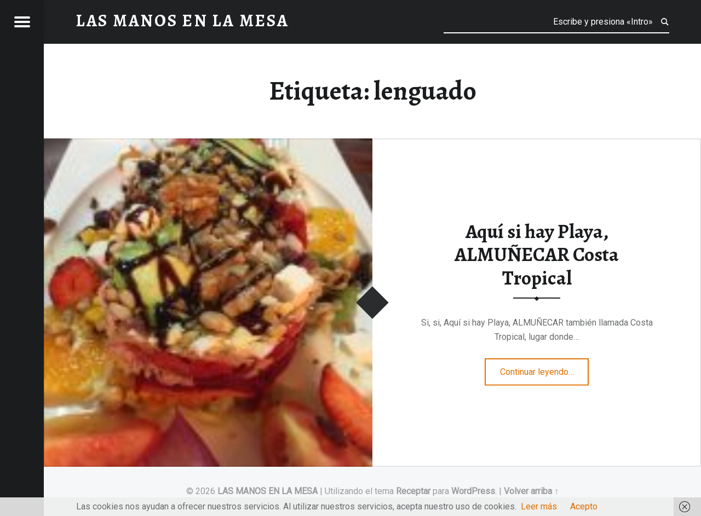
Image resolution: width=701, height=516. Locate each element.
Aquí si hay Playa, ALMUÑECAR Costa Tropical (537, 254)
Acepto (583, 506)
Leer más (539, 506)
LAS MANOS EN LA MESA (267, 491)
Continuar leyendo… (544, 368)
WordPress (473, 491)
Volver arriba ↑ (531, 491)
